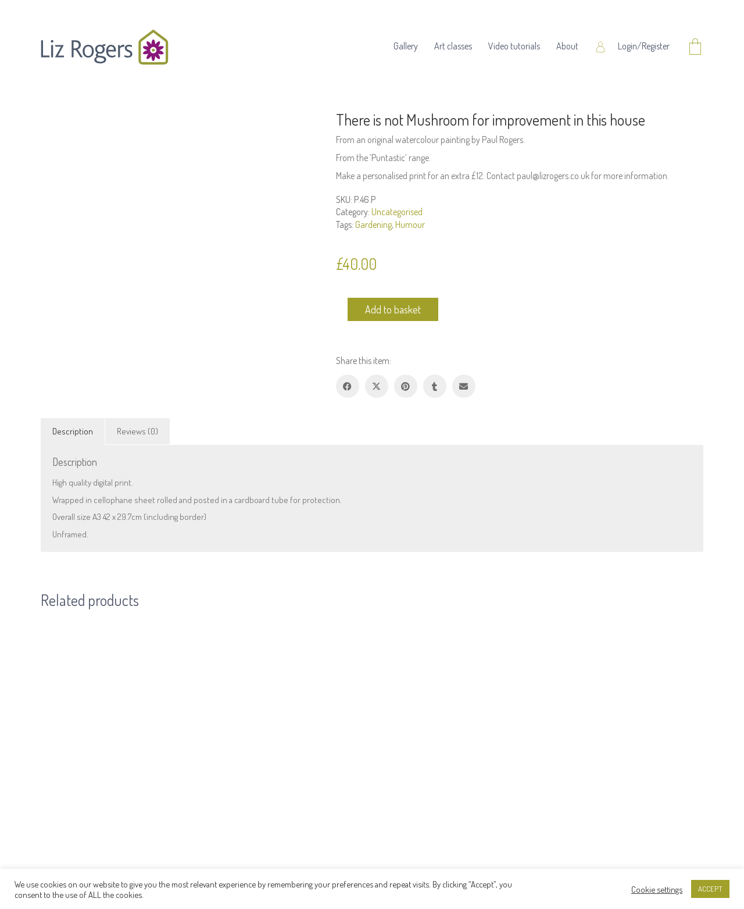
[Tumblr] (434, 386)
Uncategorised (397, 212)
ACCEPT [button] (710, 888)
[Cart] (695, 47)
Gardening (373, 224)
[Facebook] (347, 386)
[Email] (463, 386)
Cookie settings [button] (656, 889)
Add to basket (393, 309)
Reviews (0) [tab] (137, 431)
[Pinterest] (405, 386)
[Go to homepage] (105, 47)
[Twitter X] (376, 386)
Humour (410, 224)
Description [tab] (72, 431)
